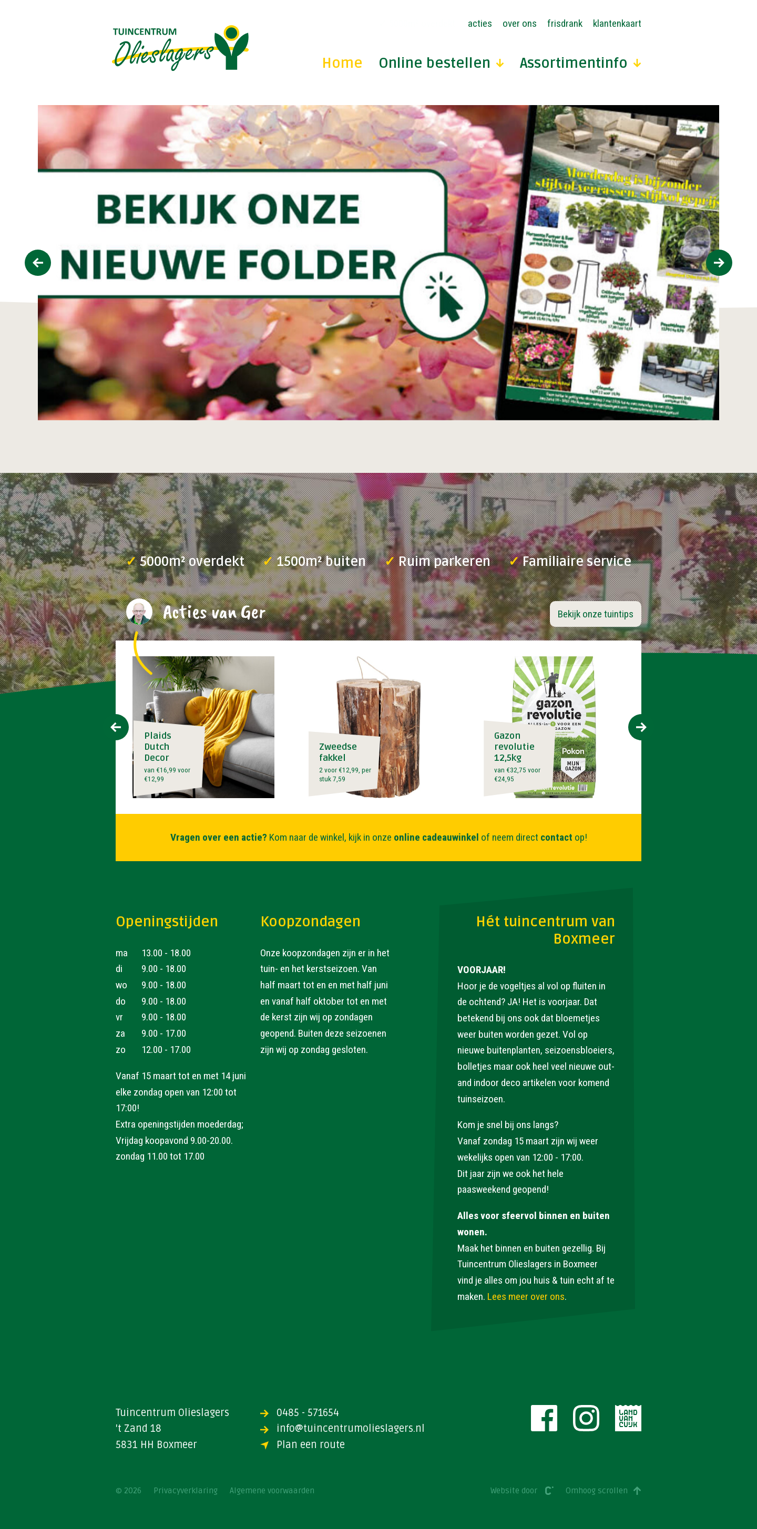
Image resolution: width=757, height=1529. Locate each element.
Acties (480, 23)
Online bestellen (441, 64)
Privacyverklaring (186, 1491)
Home (342, 64)
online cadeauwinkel (436, 837)
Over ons (520, 23)
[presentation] (38, 263)
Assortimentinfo (580, 64)
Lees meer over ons (526, 1296)
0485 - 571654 (299, 1413)
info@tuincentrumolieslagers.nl (342, 1428)
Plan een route (302, 1445)
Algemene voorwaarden (272, 1491)
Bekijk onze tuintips (595, 614)
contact (556, 837)
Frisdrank (564, 23)
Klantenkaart (617, 23)
